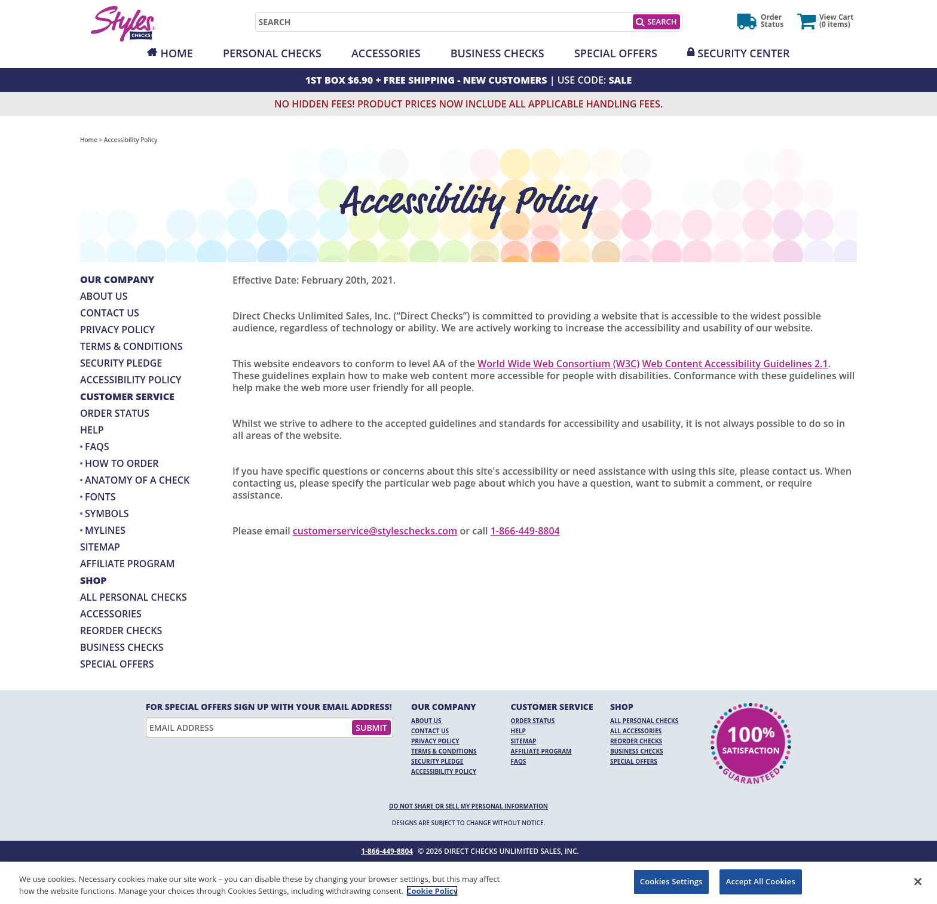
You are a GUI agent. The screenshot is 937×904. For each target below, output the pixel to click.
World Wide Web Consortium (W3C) (558, 363)
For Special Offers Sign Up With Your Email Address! (269, 707)
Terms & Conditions (131, 346)
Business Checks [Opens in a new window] (497, 53)
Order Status (114, 413)
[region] (468, 883)
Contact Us (109, 312)
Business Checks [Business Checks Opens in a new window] (122, 647)
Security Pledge (121, 363)
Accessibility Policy (131, 379)
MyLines (105, 530)
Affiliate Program (127, 563)
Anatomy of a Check (137, 480)
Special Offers (615, 53)
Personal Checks (272, 53)
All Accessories (636, 730)
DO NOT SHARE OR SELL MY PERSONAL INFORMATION (468, 806)
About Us (103, 296)
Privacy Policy (117, 329)
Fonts (100, 496)
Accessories (386, 53)
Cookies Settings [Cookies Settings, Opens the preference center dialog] (671, 881)
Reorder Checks (121, 630)
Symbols (107, 513)
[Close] (918, 881)
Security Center (743, 53)
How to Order (121, 463)
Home (176, 53)
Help (91, 429)
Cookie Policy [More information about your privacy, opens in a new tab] (432, 890)
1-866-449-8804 (525, 530)
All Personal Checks (133, 597)
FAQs (97, 446)
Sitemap (100, 547)
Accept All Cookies (760, 881)
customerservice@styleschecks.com (375, 530)
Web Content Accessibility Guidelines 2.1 (735, 363)
